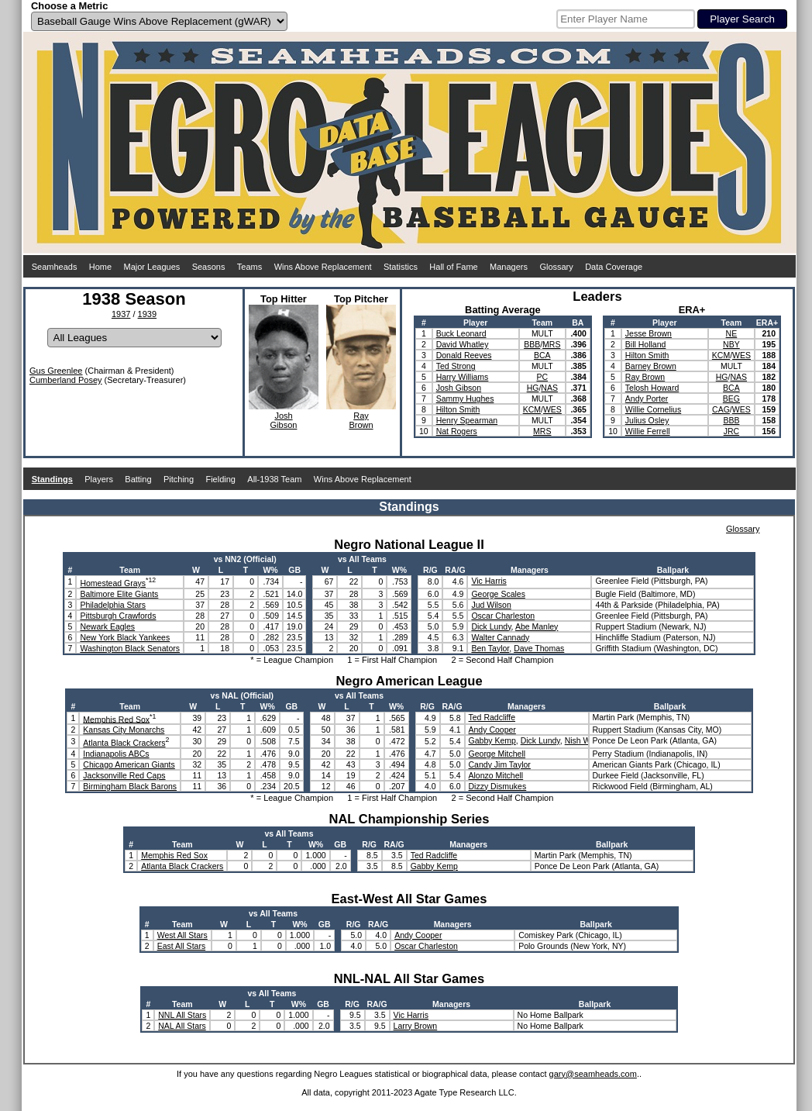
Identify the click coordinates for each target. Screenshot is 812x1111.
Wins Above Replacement (323, 266)
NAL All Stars (181, 1025)
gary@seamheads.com (593, 1073)
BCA (542, 355)
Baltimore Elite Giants (119, 594)
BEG (731, 398)
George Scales (498, 594)
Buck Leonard (461, 333)
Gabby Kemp (492, 740)
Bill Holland (645, 344)
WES (552, 409)
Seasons (208, 266)
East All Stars (181, 946)
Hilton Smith (458, 409)
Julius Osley (647, 420)
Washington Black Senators (130, 648)
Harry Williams (462, 376)
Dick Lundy (491, 626)
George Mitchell (497, 753)
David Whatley (462, 344)
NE (732, 333)
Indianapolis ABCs (116, 753)
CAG (721, 409)
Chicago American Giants (128, 764)
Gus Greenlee (55, 370)
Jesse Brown (648, 333)
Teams (249, 266)
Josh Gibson (458, 387)
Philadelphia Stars (113, 604)
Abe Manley (536, 626)
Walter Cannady (500, 637)
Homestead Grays (113, 583)
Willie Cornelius (653, 409)
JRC (731, 431)
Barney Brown (650, 366)
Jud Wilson (491, 604)
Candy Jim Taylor (500, 764)
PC (542, 376)
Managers (509, 266)
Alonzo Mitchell (496, 775)
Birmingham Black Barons (130, 786)
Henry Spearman (466, 420)
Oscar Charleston (503, 615)
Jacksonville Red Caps (124, 775)
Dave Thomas (539, 648)
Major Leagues (152, 266)
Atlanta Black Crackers (124, 742)
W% (270, 569)
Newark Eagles (107, 626)
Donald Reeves (464, 355)
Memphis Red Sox (116, 718)
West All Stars (182, 935)
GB (294, 569)
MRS (551, 344)
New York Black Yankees (125, 637)
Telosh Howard (652, 387)
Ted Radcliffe (492, 717)
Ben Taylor (490, 648)
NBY (731, 344)
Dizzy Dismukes (498, 786)
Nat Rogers (456, 431)
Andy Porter (646, 398)
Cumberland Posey (65, 380)
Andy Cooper (492, 729)
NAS (549, 387)
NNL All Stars (182, 1015)
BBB (532, 344)
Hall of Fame (453, 266)
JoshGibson (284, 420)
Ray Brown (645, 376)
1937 (121, 314)
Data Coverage (613, 266)
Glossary (556, 266)
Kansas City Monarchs (123, 729)
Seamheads (54, 266)
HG (533, 387)
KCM (532, 409)
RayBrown (361, 420)
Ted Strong (456, 366)
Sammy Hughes (465, 398)
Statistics (401, 266)
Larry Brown (416, 1025)
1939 (147, 314)
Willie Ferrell (647, 431)
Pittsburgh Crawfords (118, 615)
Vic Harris (488, 580)
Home (100, 266)
